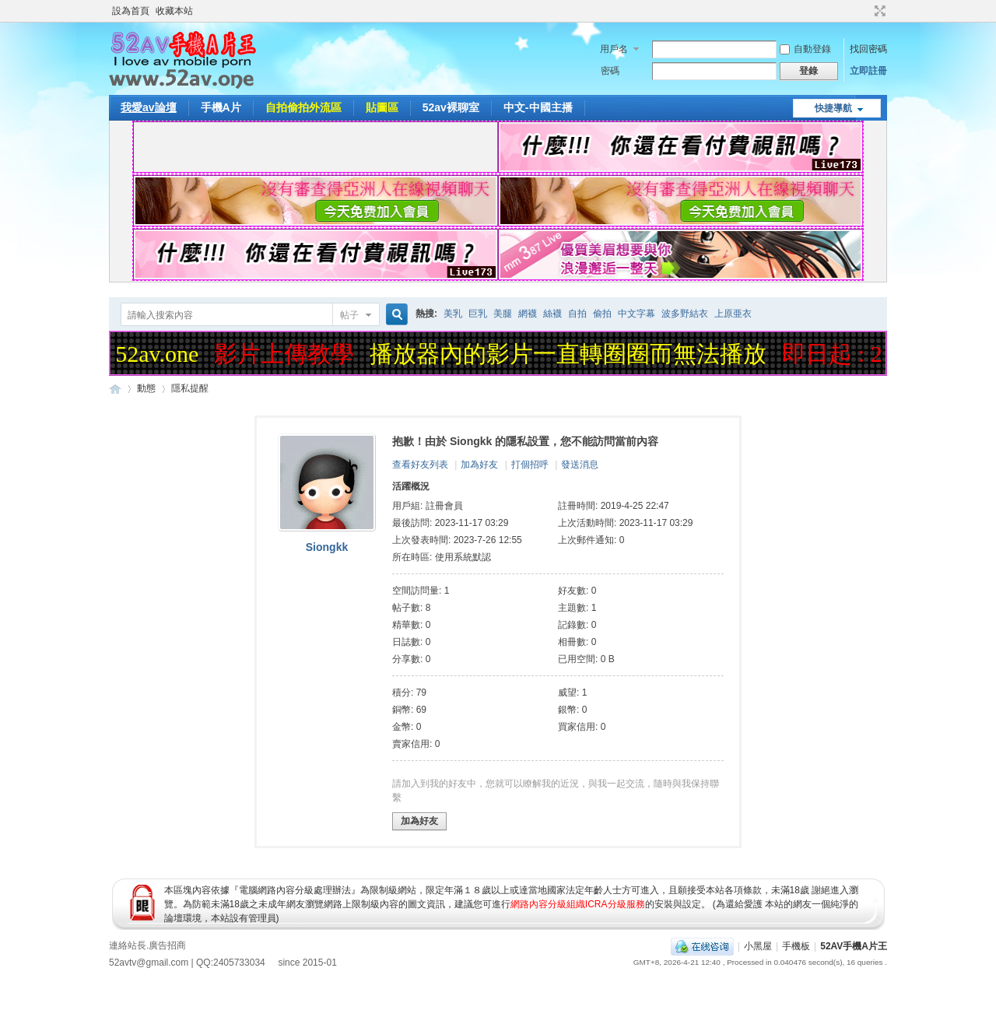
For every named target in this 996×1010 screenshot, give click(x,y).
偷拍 (602, 313)
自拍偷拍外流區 (303, 107)
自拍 (577, 313)
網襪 (527, 313)
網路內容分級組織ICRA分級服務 (577, 904)
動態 (146, 388)
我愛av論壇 (149, 107)
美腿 (502, 313)
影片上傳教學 (286, 353)
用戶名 (614, 49)
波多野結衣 (684, 313)
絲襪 (552, 313)
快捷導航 (833, 108)
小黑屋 (758, 946)
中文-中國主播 (538, 107)
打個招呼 (530, 464)
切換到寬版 (878, 11)
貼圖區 (382, 107)
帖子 (349, 315)
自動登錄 (805, 49)
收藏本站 (174, 10)
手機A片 (221, 107)
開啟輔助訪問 (865, 11)
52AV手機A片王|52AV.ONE (115, 388)
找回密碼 (868, 49)
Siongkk (327, 547)
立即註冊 (868, 70)
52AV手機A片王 (853, 946)
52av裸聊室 (451, 107)
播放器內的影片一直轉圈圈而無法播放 (570, 353)
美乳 (453, 313)
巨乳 (477, 313)
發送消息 (579, 464)
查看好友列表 (420, 464)
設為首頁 (130, 10)
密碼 (610, 70)
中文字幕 (636, 313)
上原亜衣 (733, 313)
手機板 (796, 946)
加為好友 (479, 464)
